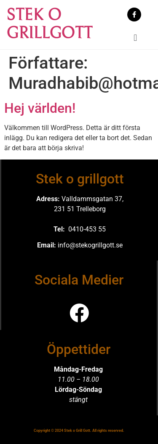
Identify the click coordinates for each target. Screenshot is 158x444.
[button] (135, 37)
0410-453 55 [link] (87, 229)
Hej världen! (39, 108)
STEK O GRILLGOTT (49, 24)
